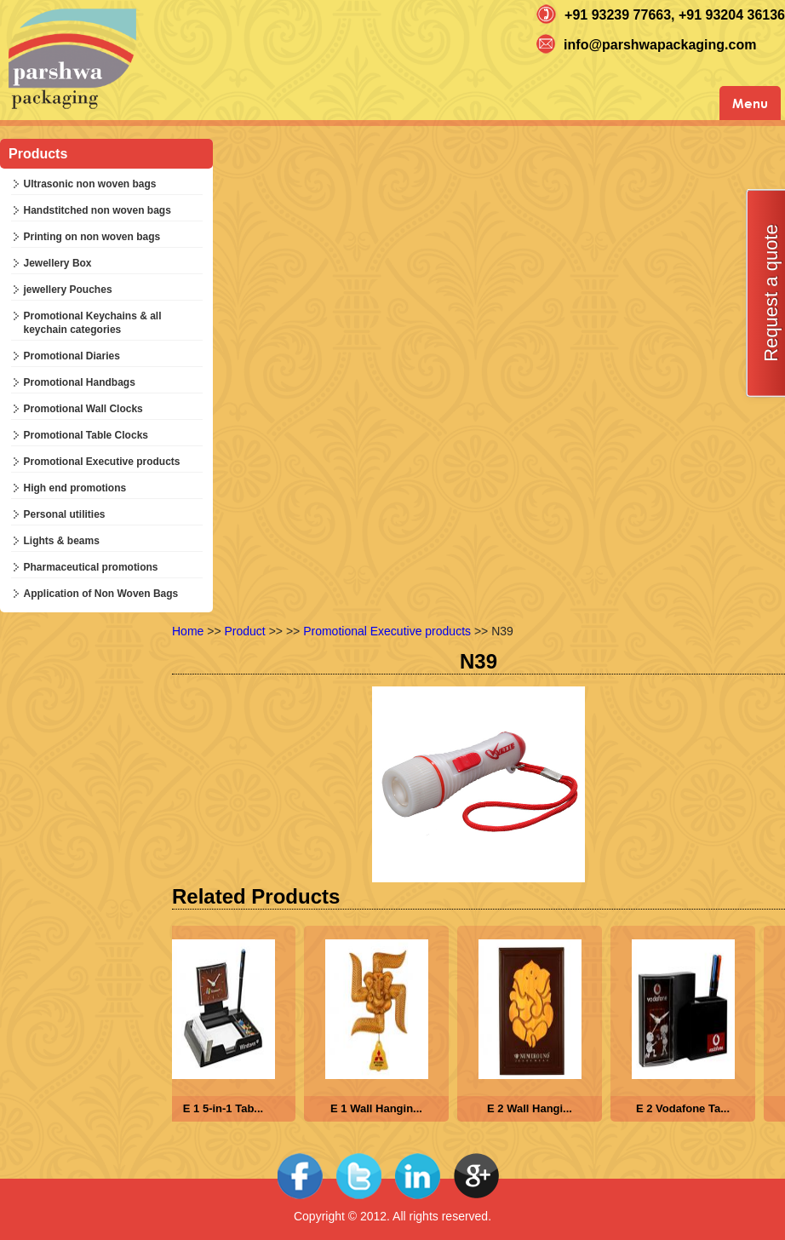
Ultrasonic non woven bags (90, 184)
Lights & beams (62, 541)
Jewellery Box (58, 263)
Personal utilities (65, 514)
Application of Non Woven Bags (101, 594)
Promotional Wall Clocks (83, 409)
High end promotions (75, 488)
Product (245, 631)
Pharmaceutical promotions (91, 567)
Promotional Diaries (72, 356)
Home (187, 631)
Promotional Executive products (102, 462)
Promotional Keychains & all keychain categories (93, 323)
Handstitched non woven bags (97, 210)
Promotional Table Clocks (86, 435)
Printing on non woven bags (92, 237)
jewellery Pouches (68, 290)
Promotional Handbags (79, 382)
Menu (750, 103)
